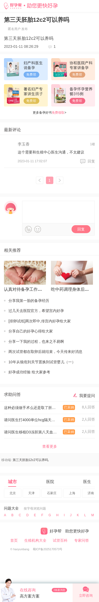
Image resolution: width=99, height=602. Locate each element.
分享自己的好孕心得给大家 (30, 331)
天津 (31, 493)
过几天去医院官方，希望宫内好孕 (36, 311)
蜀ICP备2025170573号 (48, 549)
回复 (91, 161)
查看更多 (49, 446)
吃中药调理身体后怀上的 (71, 289)
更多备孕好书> (49, 112)
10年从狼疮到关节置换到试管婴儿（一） (42, 362)
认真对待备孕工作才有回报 (24, 289)
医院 (50, 481)
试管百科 (60, 540)
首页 (14, 540)
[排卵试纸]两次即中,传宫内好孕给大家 (39, 321)
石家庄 (51, 493)
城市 (12, 481)
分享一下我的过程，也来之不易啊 (36, 341)
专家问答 (81, 540)
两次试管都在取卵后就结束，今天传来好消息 (45, 351)
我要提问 (87, 395)
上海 (72, 493)
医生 (87, 481)
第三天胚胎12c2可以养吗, (31, 460)
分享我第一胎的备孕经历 (28, 300)
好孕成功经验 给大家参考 (29, 372)
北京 (13, 493)
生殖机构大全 (35, 540)
